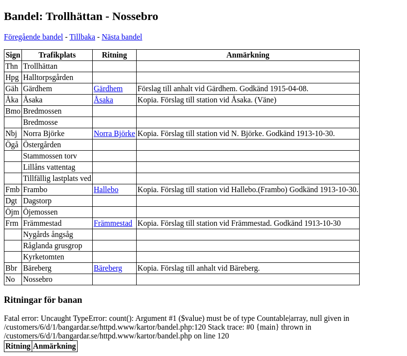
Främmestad (113, 223)
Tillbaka (82, 37)
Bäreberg (108, 268)
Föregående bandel (33, 37)
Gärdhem (108, 88)
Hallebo (106, 189)
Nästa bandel (122, 37)
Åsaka (103, 100)
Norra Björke (114, 133)
